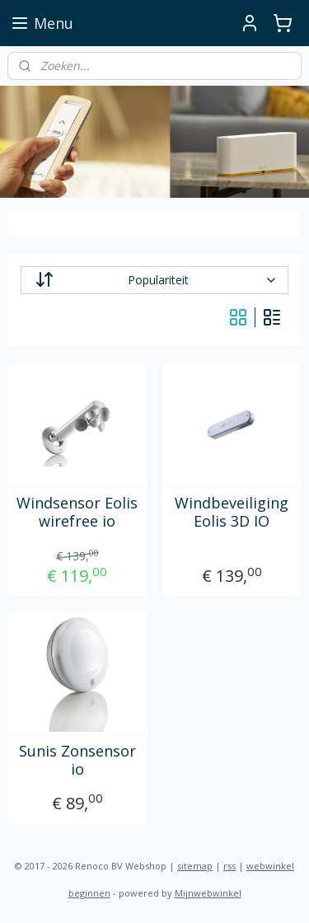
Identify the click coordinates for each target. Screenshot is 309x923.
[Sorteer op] (154, 280)
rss (229, 866)
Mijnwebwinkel (208, 893)
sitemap (195, 866)
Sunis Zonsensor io (77, 761)
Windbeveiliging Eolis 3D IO (231, 512)
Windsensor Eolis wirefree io (77, 512)
